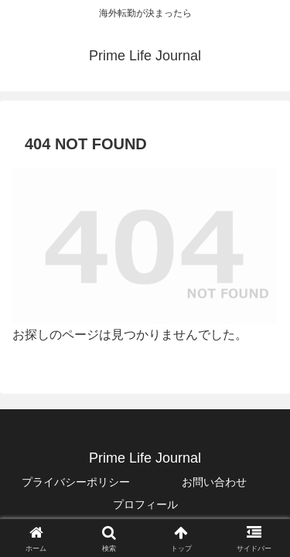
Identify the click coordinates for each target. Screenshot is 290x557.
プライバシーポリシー (76, 482)
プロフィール (145, 504)
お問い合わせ (214, 482)
